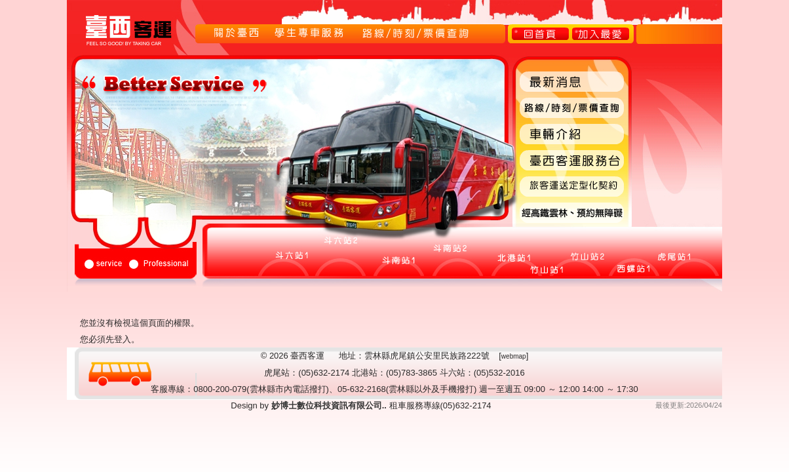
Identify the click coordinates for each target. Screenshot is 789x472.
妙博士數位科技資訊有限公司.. (328, 405)
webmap (513, 356)
